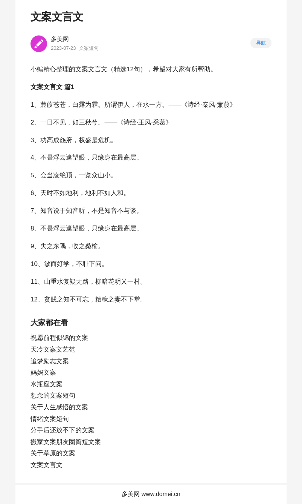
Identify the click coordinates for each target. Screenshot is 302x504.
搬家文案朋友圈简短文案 (66, 442)
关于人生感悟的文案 (59, 407)
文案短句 (89, 48)
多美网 (60, 39)
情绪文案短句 (50, 419)
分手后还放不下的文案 (63, 430)
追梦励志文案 (50, 361)
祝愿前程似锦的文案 (59, 337)
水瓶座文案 (47, 384)
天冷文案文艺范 (53, 349)
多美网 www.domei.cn (151, 494)
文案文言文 (47, 465)
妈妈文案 (43, 372)
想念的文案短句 (53, 395)
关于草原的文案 (53, 453)
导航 (261, 43)
